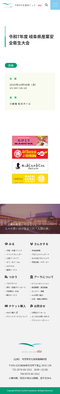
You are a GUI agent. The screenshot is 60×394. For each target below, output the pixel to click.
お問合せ (39, 306)
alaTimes (10, 266)
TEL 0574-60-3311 (22, 369)
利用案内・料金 (12, 291)
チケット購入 (17, 306)
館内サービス (11, 295)
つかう (13, 276)
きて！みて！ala (13, 262)
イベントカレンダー (14, 254)
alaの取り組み (37, 295)
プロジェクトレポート (40, 254)
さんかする (41, 243)
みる (12, 243)
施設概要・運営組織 (40, 287)
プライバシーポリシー (40, 320)
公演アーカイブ (12, 258)
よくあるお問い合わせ (40, 316)
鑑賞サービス (11, 269)
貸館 (11, 65)
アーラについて (44, 276)
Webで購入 (12, 312)
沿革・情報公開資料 (40, 299)
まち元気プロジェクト (40, 258)
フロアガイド (11, 283)
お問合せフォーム (39, 312)
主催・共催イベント (14, 250)
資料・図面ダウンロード (16, 287)
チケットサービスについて (17, 316)
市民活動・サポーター (40, 262)
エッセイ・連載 (38, 291)
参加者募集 (36, 250)
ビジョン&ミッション (40, 283)
